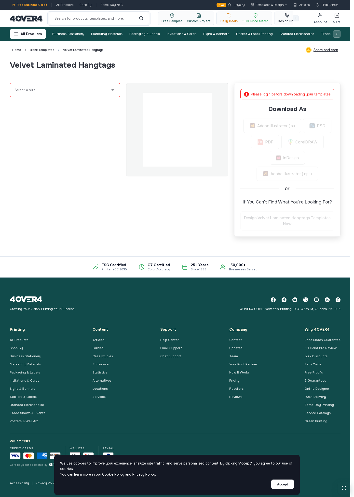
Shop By (86, 5)
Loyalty (231, 5)
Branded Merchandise (297, 34)
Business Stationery (68, 34)
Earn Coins (313, 364)
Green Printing (316, 421)
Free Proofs (314, 372)
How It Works (239, 372)
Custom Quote (323, 65)
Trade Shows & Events (27, 413)
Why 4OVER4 (317, 329)
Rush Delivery (315, 397)
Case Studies (103, 356)
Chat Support (170, 356)
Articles (301, 5)
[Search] (141, 18)
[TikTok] (284, 299)
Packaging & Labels (144, 34)
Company (238, 329)
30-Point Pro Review (321, 348)
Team (233, 356)
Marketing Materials (106, 34)
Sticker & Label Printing (254, 34)
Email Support (171, 348)
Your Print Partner (243, 364)
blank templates (42, 50)
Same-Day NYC (112, 5)
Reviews (235, 397)
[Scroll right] (296, 18)
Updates (235, 348)
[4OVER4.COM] (26, 18)
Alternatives (102, 380)
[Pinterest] (338, 299)
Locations (100, 389)
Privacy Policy (46, 483)
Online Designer (317, 389)
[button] (344, 488)
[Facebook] (273, 299)
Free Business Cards (29, 5)
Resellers (236, 389)
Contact (235, 340)
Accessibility (19, 483)
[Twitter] (305, 299)
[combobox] (14, 90)
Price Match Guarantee (322, 340)
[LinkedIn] (327, 299)
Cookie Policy (113, 474)
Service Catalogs (318, 413)
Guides (98, 348)
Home (16, 50)
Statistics (100, 372)
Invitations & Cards (181, 34)
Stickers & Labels (23, 397)
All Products (65, 5)
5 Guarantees (315, 380)
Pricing (234, 380)
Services (99, 397)
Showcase (101, 364)
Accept (282, 484)
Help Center (327, 5)
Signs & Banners (216, 34)
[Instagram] (316, 299)
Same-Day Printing (319, 405)
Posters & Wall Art (24, 421)
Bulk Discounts (316, 356)
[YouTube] (294, 299)
